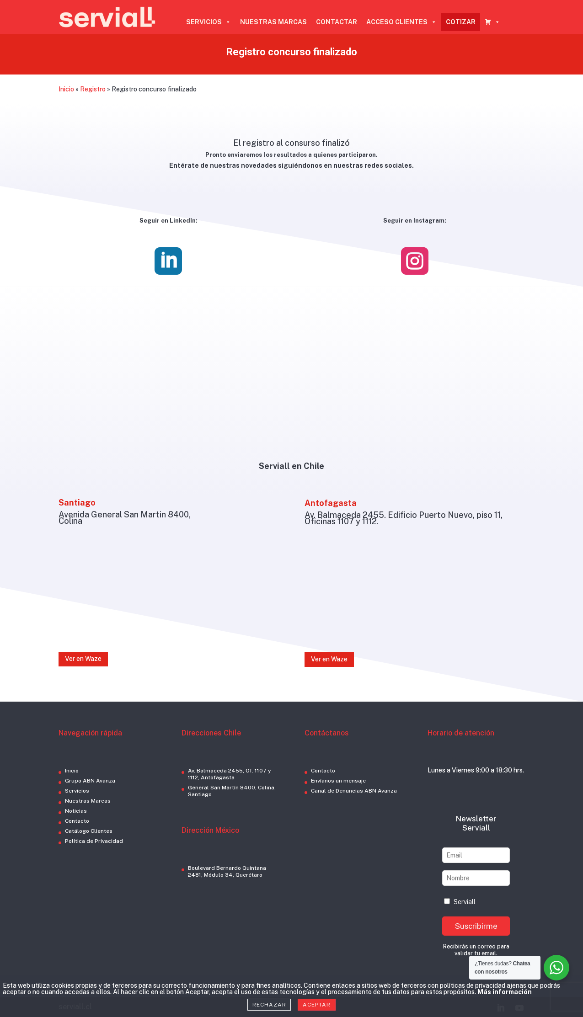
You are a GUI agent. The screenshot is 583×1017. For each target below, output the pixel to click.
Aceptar (316, 1004)
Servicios (77, 791)
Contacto (77, 821)
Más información (504, 992)
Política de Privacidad (94, 841)
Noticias (76, 811)
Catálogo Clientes (88, 831)
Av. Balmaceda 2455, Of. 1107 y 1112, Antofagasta (229, 774)
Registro (93, 89)
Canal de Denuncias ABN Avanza (354, 791)
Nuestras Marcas (88, 801)
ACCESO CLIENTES (401, 22)
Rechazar (269, 1004)
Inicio (66, 89)
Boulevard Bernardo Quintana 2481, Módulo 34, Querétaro (227, 871)
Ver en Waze (83, 658)
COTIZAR (461, 22)
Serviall (460, 901)
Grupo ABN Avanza (90, 780)
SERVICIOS (208, 22)
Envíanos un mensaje (338, 780)
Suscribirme (476, 926)
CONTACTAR (336, 22)
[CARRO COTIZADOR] (492, 22)
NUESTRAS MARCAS (273, 22)
